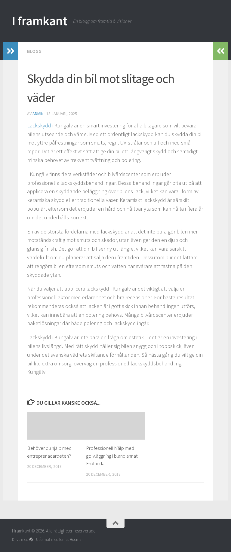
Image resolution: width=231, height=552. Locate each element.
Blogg (34, 51)
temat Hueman (71, 539)
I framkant (39, 21)
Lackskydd (39, 125)
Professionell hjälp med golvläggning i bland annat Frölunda (112, 456)
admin (38, 113)
